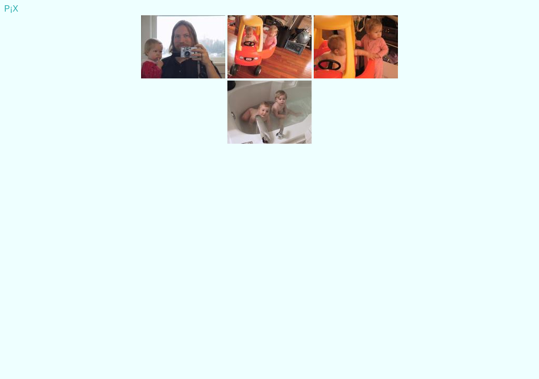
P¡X (11, 8)
